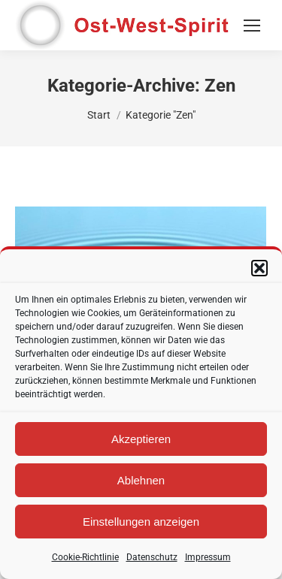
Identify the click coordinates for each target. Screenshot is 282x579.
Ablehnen (141, 480)
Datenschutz (151, 557)
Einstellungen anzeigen (141, 521)
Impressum (208, 557)
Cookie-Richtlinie (85, 557)
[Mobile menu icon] (252, 26)
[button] (259, 268)
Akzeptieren (141, 439)
